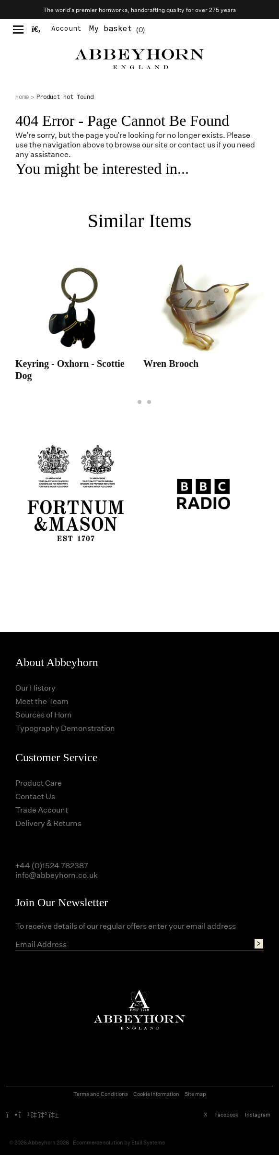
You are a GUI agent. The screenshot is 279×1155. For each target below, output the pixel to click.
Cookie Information (156, 1093)
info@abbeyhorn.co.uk (56, 875)
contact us (196, 144)
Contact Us (35, 796)
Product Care (38, 783)
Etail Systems (148, 1142)
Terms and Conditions (100, 1093)
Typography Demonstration (65, 728)
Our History (35, 687)
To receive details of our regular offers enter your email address (125, 926)
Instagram (257, 1114)
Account (66, 28)
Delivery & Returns (48, 823)
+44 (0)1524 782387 (51, 865)
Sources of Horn (43, 714)
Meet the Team (42, 701)
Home (22, 97)
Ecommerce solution (98, 1142)
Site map (195, 1093)
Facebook (226, 1114)
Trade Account (41, 809)
